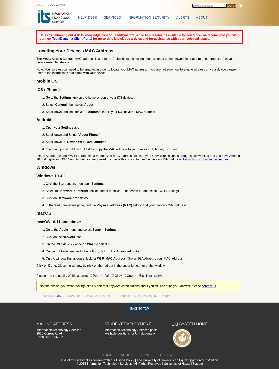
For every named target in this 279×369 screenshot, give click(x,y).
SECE (108, 337)
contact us (209, 286)
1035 (57, 296)
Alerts (182, 17)
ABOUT (127, 355)
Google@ (56, 4)
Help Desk (87, 17)
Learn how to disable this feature (205, 159)
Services (112, 17)
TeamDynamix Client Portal (72, 38)
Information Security (149, 17)
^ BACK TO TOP (139, 307)
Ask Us (232, 5)
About (202, 17)
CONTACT (168, 355)
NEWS (146, 355)
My (40, 4)
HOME (107, 355)
